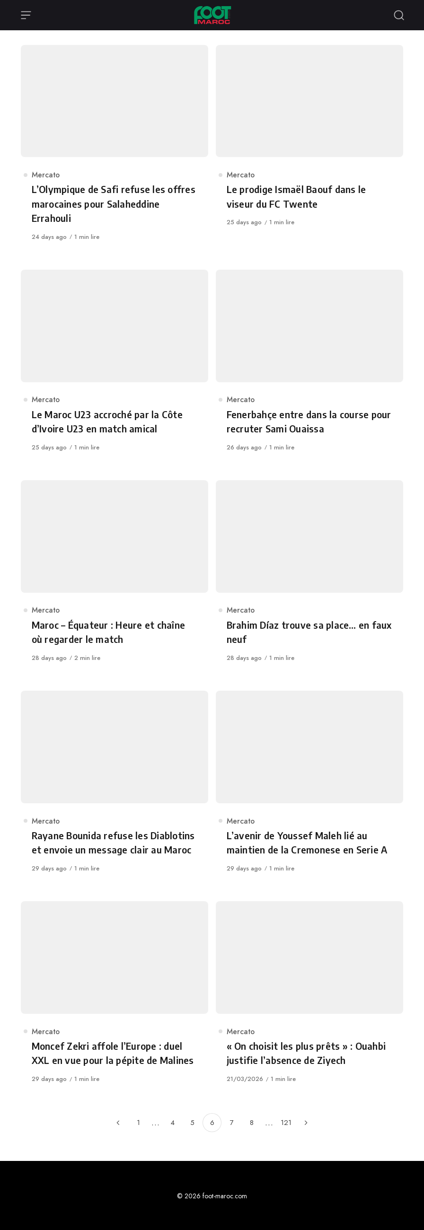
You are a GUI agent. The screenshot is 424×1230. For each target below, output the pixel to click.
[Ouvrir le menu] (26, 15)
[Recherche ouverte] (398, 15)
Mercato (46, 174)
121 (286, 1122)
